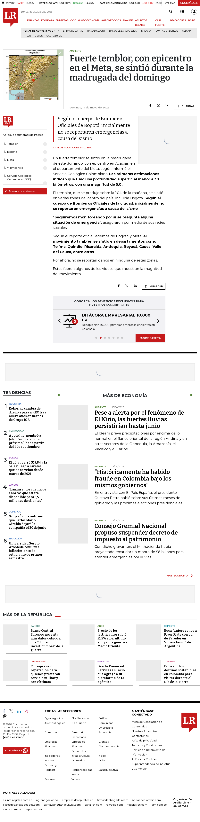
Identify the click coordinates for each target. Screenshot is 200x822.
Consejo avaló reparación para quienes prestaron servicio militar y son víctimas (45, 674)
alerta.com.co (12, 809)
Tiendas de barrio (72, 31)
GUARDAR (185, 106)
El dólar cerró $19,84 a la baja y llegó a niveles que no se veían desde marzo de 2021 (28, 468)
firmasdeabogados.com (112, 800)
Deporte (169, 626)
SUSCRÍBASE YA (150, 338)
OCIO (73, 20)
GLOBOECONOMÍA (89, 20)
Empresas (51, 741)
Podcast (50, 769)
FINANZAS (33, 20)
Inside (102, 755)
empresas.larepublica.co (77, 800)
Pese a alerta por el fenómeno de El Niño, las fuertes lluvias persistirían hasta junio (139, 419)
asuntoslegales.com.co (17, 800)
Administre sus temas (20, 191)
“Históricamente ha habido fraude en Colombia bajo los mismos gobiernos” (133, 478)
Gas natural (54, 36)
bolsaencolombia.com (146, 800)
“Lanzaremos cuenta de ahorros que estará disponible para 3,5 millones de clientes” (27, 495)
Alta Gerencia (80, 718)
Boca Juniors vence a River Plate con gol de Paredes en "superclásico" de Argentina (180, 638)
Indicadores (52, 755)
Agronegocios (54, 718)
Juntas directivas (167, 31)
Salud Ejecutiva (108, 769)
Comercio (15, 511)
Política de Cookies (144, 759)
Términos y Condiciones (147, 745)
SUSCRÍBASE (189, 3)
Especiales (78, 741)
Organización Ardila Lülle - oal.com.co (182, 802)
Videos (75, 779)
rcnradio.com (114, 804)
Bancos (14, 484)
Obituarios (78, 760)
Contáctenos (140, 735)
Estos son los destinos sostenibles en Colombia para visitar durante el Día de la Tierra (180, 674)
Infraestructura (80, 755)
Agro (100, 626)
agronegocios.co (47, 800)
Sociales (50, 779)
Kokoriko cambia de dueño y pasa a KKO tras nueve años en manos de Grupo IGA (27, 414)
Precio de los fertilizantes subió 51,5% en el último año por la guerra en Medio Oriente (113, 638)
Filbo (28, 36)
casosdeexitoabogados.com (21, 804)
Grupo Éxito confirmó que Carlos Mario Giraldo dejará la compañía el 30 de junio (27, 521)
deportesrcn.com (36, 809)
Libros (39, 36)
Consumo (51, 732)
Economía (104, 732)
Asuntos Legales (55, 722)
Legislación (38, 661)
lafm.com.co (159, 804)
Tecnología (16, 430)
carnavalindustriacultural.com (62, 804)
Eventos (103, 741)
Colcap (186, 31)
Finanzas (103, 661)
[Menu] (24, 20)
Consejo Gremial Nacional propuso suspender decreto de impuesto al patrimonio (136, 532)
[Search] (170, 12)
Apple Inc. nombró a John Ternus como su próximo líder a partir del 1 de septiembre (26, 441)
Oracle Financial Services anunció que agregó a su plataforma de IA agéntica (111, 674)
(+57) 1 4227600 (13, 737)
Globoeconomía (108, 746)
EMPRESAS (62, 20)
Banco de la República (123, 31)
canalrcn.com (93, 804)
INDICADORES (178, 20)
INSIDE (191, 20)
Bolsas (13, 457)
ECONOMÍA (47, 20)
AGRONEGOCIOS (111, 20)
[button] (58, 321)
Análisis (102, 718)
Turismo (169, 661)
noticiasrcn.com (137, 804)
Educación (15, 538)
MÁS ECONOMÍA (177, 575)
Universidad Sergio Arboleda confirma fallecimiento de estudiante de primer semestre (26, 551)
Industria (15, 404)
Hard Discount (96, 31)
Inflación (146, 31)
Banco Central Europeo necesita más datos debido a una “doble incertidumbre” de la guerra (47, 640)
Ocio (101, 760)
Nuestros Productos (144, 731)
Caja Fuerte (78, 722)
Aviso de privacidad (144, 740)
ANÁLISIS (128, 20)
